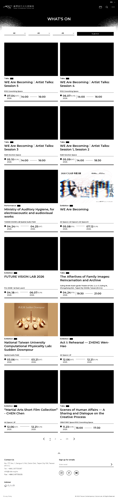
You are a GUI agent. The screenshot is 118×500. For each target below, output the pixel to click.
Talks (6, 78)
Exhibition (64, 206)
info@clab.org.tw (11, 471)
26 (67, 439)
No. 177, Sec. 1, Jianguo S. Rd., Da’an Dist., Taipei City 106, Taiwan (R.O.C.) (29, 464)
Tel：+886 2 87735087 (13, 469)
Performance (10, 206)
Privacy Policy (7, 496)
